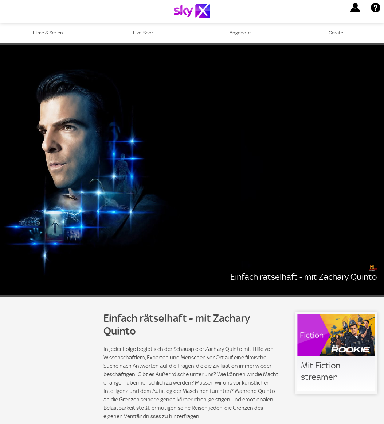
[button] (355, 7)
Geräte (336, 32)
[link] (336, 353)
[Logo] (192, 11)
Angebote (240, 32)
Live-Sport (144, 32)
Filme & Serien (48, 32)
